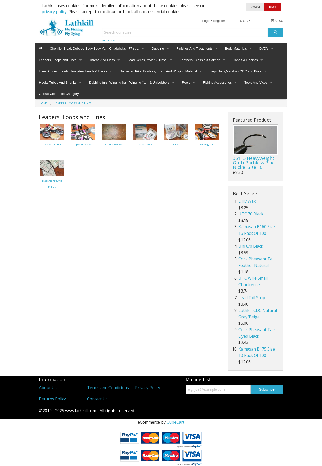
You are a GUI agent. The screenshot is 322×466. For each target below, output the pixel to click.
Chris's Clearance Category (59, 94)
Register (219, 21)
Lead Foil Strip (251, 297)
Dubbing (158, 48)
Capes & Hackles (245, 60)
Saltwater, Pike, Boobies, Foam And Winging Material (158, 71)
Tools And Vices (255, 82)
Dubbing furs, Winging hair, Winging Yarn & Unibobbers (129, 82)
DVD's (263, 48)
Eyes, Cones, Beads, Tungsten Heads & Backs (73, 71)
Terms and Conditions (108, 387)
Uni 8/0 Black (250, 246)
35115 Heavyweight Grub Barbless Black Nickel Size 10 (255, 162)
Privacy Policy (147, 387)
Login (206, 21)
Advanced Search (111, 40)
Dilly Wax (247, 201)
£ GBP (245, 21)
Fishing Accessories (217, 82)
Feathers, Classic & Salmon (200, 60)
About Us (48, 387)
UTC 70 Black (250, 214)
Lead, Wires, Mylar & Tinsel (147, 60)
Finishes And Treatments (195, 48)
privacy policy (54, 11)
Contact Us (97, 399)
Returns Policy (52, 399)
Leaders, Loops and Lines (58, 60)
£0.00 (277, 21)
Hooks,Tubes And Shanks (57, 82)
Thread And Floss (102, 60)
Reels (186, 82)
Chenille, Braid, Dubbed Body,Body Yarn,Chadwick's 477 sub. (94, 48)
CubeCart (175, 422)
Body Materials (236, 48)
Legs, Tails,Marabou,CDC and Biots (235, 71)
